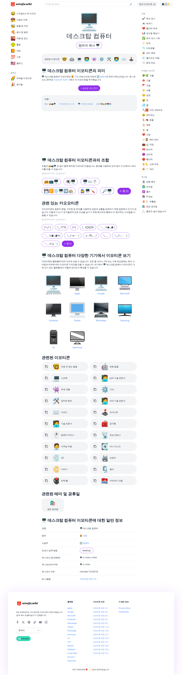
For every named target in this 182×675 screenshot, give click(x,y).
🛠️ (109, 59)
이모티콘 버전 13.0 (100, 638)
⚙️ (102, 59)
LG (68, 638)
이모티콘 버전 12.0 (100, 630)
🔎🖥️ (107, 190)
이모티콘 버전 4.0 (100, 619)
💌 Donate (23, 638)
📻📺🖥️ (51, 181)
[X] (23, 622)
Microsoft (71, 615)
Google (70, 612)
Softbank (71, 649)
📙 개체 (75, 76)
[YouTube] (40, 622)
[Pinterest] (29, 622)
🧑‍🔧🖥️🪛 (87, 190)
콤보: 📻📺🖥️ (50, 104)
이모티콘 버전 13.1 (100, 642)
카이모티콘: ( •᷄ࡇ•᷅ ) (66, 104)
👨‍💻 (87, 59)
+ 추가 (124, 191)
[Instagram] (46, 622)
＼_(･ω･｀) (73, 235)
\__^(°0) (61, 227)
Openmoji (71, 660)
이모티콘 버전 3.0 (100, 615)
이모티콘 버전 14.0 (100, 645)
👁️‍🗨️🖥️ (71, 181)
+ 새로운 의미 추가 (89, 88)
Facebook (71, 619)
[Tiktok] (34, 622)
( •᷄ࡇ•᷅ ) (47, 227)
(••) (74, 227)
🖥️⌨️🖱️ (90, 181)
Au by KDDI (72, 653)
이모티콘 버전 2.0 (100, 612)
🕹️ (131, 59)
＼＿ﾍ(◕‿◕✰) (52, 235)
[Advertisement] (89, 133)
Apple (69, 608)
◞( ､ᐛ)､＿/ (91, 235)
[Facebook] (17, 622)
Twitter (70, 627)
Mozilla (70, 645)
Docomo (71, 657)
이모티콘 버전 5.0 (100, 623)
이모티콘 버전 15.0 (100, 649)
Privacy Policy (124, 608)
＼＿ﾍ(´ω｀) (51, 243)
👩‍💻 (117, 59)
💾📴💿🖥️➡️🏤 (58, 190)
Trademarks (124, 612)
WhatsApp (71, 630)
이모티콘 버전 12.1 (100, 634)
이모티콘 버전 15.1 (100, 653)
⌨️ (124, 59)
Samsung (71, 634)
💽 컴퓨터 (101, 76)
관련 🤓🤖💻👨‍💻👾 (104, 104)
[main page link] (21, 4)
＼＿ (105, 235)
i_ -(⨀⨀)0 (88, 227)
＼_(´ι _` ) (120, 235)
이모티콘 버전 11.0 (100, 627)
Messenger (72, 623)
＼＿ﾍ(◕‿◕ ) (107, 227)
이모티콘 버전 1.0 (62, 79)
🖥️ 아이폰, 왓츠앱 (85, 104)
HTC (69, 642)
